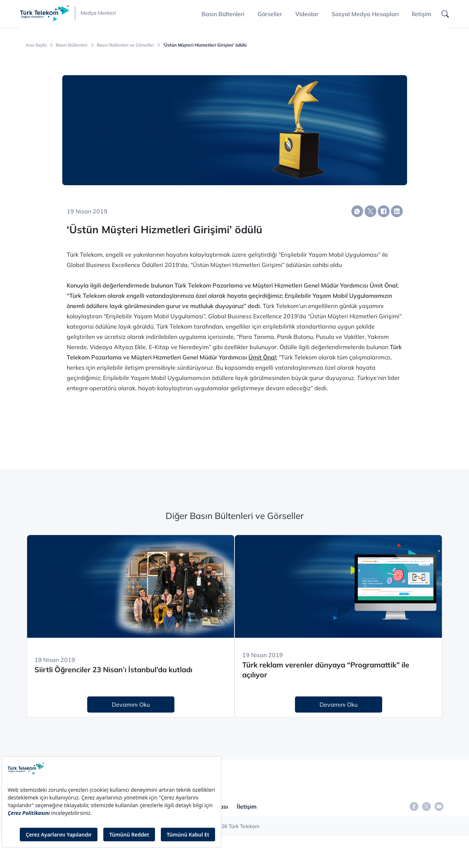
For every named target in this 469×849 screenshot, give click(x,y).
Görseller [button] (270, 14)
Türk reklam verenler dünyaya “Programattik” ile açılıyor (325, 669)
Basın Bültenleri (72, 45)
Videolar (306, 14)
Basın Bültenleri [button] (223, 14)
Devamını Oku (131, 704)
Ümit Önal (262, 357)
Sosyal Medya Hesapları (365, 14)
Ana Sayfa (36, 45)
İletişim (421, 14)
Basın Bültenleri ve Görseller (125, 45)
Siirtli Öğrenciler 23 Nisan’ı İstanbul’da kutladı (113, 669)
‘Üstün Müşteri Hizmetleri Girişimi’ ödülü (205, 45)
